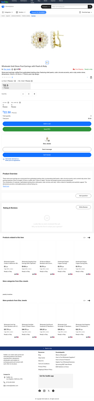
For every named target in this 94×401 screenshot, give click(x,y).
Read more (6, 186)
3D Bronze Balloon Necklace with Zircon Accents (46, 263)
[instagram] (44, 391)
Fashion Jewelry (26, 16)
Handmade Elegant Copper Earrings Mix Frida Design (81, 263)
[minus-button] (23, 94)
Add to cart (47, 124)
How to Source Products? (63, 359)
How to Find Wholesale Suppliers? (65, 357)
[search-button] (90, 7)
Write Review (83, 207)
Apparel (8, 16)
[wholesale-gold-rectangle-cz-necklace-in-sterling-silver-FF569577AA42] (65, 313)
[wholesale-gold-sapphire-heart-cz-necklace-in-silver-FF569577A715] (83, 313)
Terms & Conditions (43, 363)
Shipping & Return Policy (45, 369)
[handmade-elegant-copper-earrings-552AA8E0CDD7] (65, 250)
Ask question (83, 196)
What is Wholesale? (61, 355)
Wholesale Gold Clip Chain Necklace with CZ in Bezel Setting (10, 326)
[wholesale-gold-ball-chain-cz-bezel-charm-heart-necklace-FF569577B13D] (29, 313)
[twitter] (48, 391)
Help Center (41, 358)
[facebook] (39, 391)
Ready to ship (88, 69)
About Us (41, 361)
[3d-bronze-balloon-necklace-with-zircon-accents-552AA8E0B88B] (47, 250)
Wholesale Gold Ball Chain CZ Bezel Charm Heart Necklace (28, 326)
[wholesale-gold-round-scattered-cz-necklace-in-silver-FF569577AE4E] (47, 313)
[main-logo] (8, 8)
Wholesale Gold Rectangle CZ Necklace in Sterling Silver (65, 326)
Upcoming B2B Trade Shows (64, 364)
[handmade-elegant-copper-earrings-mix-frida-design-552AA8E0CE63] (83, 250)
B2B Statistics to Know (62, 367)
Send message (47, 149)
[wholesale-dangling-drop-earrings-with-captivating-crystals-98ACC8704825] (29, 250)
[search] (71, 7)
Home (3, 16)
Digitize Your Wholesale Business (65, 362)
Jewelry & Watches (16, 16)
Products (46, 7)
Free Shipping (78, 69)
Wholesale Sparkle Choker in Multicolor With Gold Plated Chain (11, 263)
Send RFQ (47, 129)
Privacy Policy (42, 366)
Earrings (33, 16)
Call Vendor (47, 155)
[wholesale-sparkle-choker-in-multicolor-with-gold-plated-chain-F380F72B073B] (11, 250)
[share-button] (91, 77)
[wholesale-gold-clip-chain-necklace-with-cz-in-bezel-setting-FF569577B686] (11, 313)
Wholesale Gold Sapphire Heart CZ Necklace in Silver (83, 326)
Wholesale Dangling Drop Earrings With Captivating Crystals (29, 263)
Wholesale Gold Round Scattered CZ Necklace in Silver (47, 326)
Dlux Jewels (7, 69)
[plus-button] (34, 94)
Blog (39, 355)
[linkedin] (53, 391)
